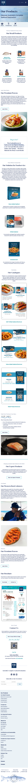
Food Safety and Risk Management (8, 736)
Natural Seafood (4, 706)
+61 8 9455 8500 (19, 658)
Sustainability (3, 734)
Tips (1, 758)
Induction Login (23, 771)
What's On (3, 745)
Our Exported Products (6, 714)
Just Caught (3, 726)
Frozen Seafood (21, 76)
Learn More (4, 109)
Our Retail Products (5, 695)
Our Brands (3, 722)
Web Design (3, 771)
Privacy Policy (15, 769)
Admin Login (24, 769)
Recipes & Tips (4, 753)
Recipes (2, 756)
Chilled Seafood (21, 57)
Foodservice (3, 704)
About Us (3, 720)
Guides (2, 755)
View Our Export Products (14, 477)
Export (2, 742)
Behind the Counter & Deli (6, 696)
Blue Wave (3, 728)
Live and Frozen (4, 716)
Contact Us (13, 582)
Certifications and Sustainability (8, 732)
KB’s (1, 729)
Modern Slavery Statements (6, 750)
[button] (26, 1)
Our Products (4, 693)
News (2, 747)
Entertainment (7, 76)
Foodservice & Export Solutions (8, 738)
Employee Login (15, 771)
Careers (3, 761)
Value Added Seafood (5, 708)
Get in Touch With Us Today (14, 636)
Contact (3, 764)
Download (4, 582)
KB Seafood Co (4, 724)
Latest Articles (3, 748)
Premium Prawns (4, 718)
